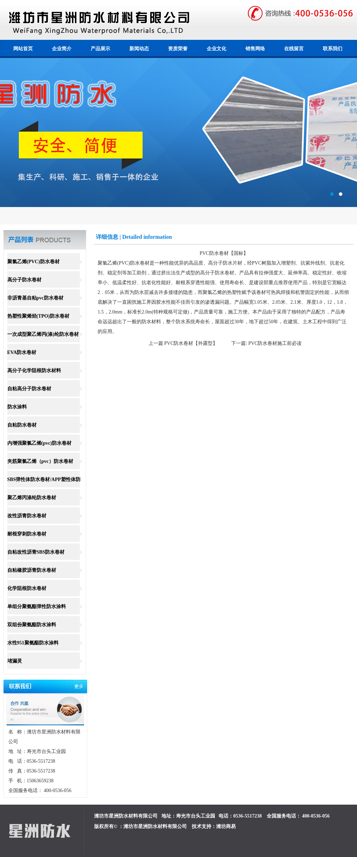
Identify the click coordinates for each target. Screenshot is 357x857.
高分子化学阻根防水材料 (34, 370)
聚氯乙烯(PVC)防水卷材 (33, 261)
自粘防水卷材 (22, 425)
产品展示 (100, 48)
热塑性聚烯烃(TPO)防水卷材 (38, 316)
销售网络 (255, 48)
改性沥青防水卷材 (26, 515)
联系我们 (332, 48)
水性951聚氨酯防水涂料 (33, 642)
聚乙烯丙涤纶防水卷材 (31, 497)
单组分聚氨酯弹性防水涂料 (36, 606)
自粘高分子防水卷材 (29, 388)
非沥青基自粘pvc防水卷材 (35, 298)
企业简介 (61, 48)
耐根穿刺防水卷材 (26, 534)
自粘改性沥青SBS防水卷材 (36, 552)
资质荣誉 (178, 48)
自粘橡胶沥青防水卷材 (31, 570)
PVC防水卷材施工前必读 (275, 343)
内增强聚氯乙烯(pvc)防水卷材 (39, 443)
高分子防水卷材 (24, 279)
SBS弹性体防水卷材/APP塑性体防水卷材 (44, 487)
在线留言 (294, 48)
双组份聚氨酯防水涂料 (31, 624)
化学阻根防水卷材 (26, 588)
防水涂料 (17, 406)
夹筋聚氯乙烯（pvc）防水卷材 (40, 461)
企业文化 (216, 48)
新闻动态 (139, 48)
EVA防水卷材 (22, 352)
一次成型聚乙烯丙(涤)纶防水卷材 (43, 334)
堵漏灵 (14, 661)
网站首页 (23, 48)
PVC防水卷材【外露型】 (191, 343)
